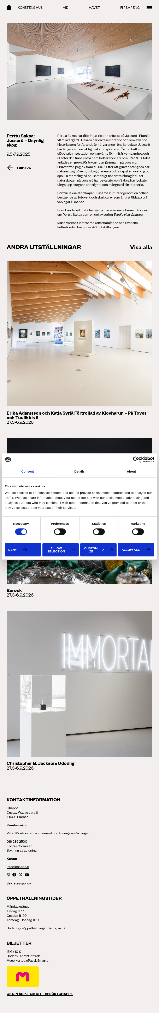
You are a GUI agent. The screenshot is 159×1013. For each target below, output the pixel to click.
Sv (128, 7)
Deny (12, 549)
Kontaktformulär (19, 845)
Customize (94, 549)
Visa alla (141, 246)
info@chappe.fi (18, 866)
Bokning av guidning (22, 850)
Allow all (131, 549)
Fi (121, 7)
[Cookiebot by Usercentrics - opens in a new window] (136, 459)
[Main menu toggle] (149, 7)
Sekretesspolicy (19, 883)
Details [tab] (79, 471)
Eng (136, 7)
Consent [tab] (27, 471)
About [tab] (131, 471)
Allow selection (56, 549)
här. (64, 928)
